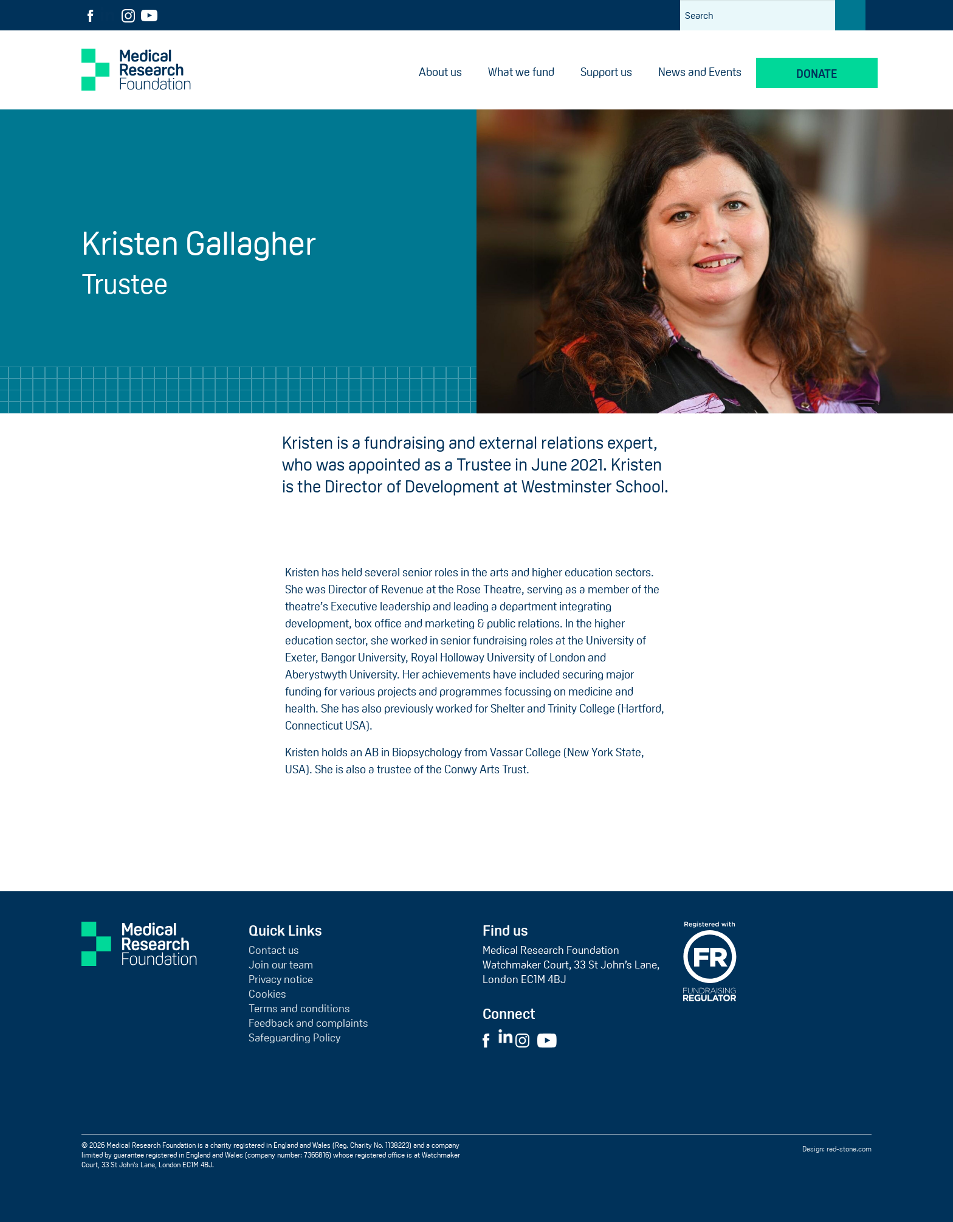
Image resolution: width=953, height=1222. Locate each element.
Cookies (267, 994)
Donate (817, 73)
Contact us (274, 950)
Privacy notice (281, 979)
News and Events (699, 72)
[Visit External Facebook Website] (489, 1039)
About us (440, 72)
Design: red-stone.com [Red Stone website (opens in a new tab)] (837, 1149)
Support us (606, 72)
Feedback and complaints (308, 1023)
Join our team (281, 965)
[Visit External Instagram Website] (525, 1039)
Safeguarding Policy (294, 1038)
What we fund (521, 72)
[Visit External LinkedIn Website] (506, 1039)
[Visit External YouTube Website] (550, 1039)
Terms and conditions (299, 1009)
